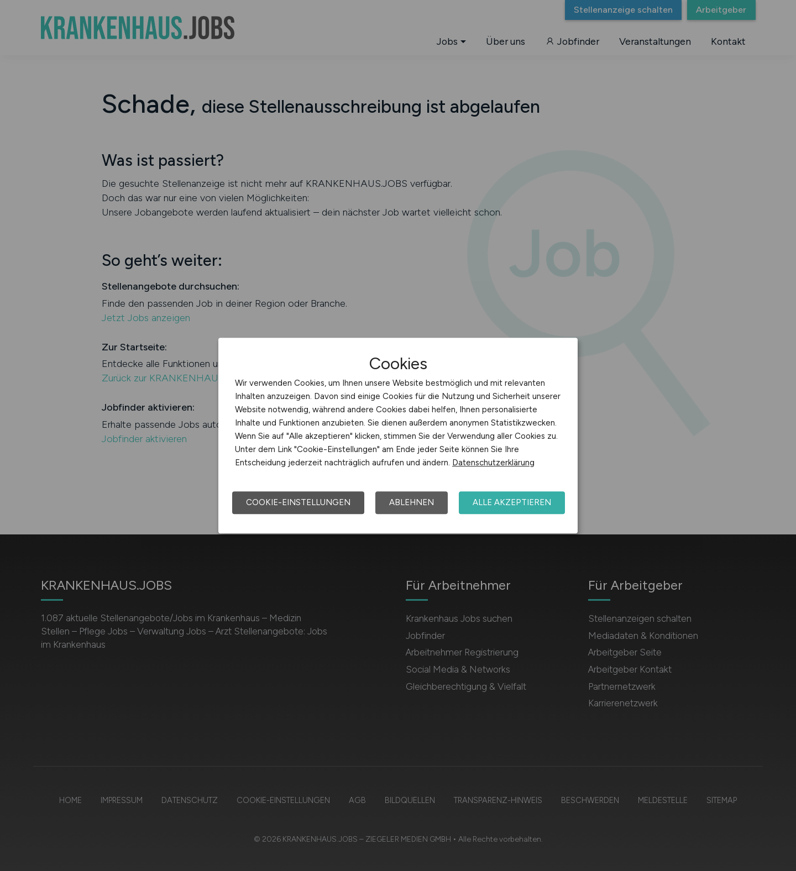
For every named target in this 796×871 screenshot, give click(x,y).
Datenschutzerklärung (493, 463)
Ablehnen (411, 502)
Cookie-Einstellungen (298, 502)
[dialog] (398, 435)
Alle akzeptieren (512, 502)
